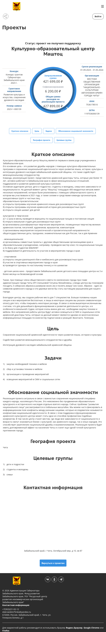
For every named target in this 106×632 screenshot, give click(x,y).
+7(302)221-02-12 (10, 605)
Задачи (49, 131)
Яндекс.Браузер (74, 624)
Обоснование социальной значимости (75, 131)
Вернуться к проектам (53, 559)
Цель (37, 131)
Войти (98, 16)
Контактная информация (15, 601)
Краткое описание (19, 131)
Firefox (5, 627)
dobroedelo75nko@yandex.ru (16, 608)
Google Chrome (91, 624)
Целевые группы (64, 138)
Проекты (15, 27)
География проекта (41, 138)
